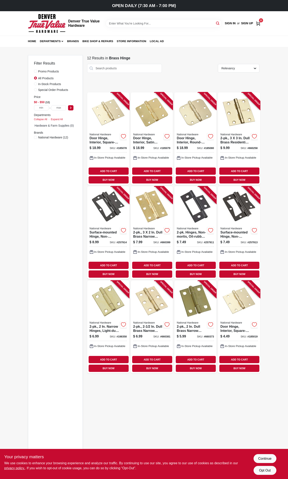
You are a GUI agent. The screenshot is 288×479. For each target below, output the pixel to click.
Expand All (57, 119)
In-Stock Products (49, 84)
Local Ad (157, 41)
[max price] (58, 107)
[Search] (218, 23)
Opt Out (265, 470)
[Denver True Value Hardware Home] (46, 23)
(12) (53, 137)
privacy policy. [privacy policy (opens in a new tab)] (14, 468)
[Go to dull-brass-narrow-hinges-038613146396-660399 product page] (152, 232)
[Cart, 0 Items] (258, 23)
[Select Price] (70, 107)
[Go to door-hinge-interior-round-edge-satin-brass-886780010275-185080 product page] (195, 138)
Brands (73, 41)
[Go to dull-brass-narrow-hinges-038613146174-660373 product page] (195, 327)
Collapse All (40, 119)
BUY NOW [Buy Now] (108, 179)
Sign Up (247, 23)
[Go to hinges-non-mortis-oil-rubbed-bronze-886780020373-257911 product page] (195, 232)
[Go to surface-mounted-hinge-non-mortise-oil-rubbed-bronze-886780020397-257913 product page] (239, 232)
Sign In (230, 23)
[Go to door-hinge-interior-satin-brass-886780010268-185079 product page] (152, 138)
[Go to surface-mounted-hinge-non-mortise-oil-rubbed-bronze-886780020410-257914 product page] (108, 232)
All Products (46, 78)
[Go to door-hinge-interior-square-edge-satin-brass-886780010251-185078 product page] (108, 138)
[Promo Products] (35, 71)
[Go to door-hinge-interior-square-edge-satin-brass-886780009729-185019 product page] (239, 327)
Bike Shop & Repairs (97, 41)
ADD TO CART (108, 171)
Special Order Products (53, 90)
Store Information (131, 41)
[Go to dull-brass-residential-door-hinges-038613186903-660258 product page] (239, 138)
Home (32, 41)
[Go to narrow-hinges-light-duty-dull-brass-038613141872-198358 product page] (108, 327)
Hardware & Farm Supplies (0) (54, 125)
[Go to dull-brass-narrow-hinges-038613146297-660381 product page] (152, 327)
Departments (50, 41)
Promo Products (48, 71)
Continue (264, 458)
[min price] (41, 107)
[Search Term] (164, 23)
